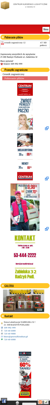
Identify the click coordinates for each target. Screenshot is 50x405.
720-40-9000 (10, 333)
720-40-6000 (10, 330)
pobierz (43, 45)
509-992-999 (10, 327)
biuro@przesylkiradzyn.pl (16, 336)
